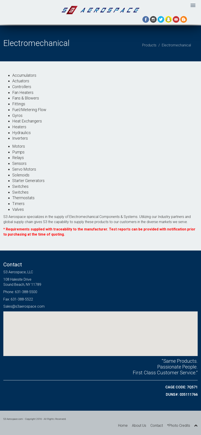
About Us (139, 425)
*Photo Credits (178, 425)
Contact (156, 425)
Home (123, 425)
